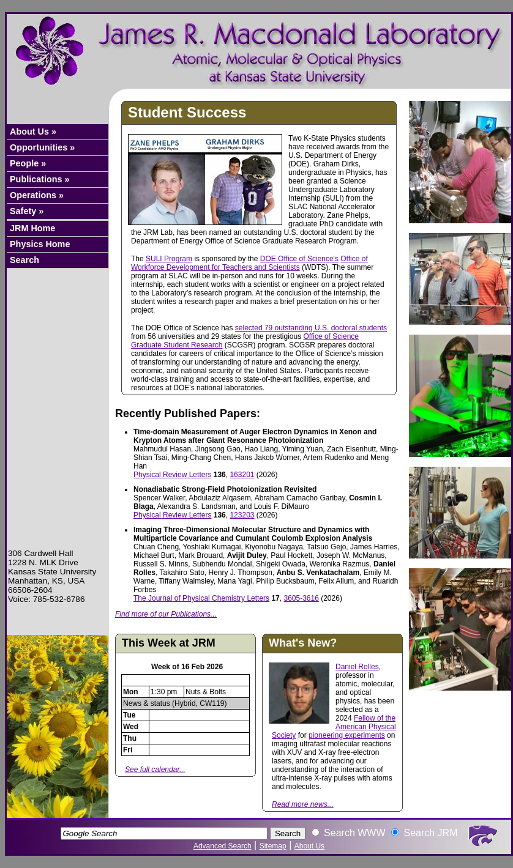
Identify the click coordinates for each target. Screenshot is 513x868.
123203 (242, 515)
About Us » (33, 131)
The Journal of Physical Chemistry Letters (201, 598)
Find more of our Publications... (166, 614)
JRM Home (32, 228)
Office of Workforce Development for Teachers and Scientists (249, 263)
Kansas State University (52, 571)
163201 (242, 474)
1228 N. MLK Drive (43, 562)
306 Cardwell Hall (40, 553)
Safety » (26, 211)
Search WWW (354, 833)
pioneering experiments (347, 735)
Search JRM (430, 833)
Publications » (40, 179)
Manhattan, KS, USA (46, 580)
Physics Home (40, 244)
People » (28, 163)
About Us (309, 846)
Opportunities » (42, 147)
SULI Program (169, 258)
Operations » (37, 195)
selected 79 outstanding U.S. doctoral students (311, 328)
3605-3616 (300, 598)
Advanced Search (222, 846)
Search (24, 260)
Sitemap (273, 846)
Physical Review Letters (172, 474)
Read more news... (303, 804)
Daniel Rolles (357, 666)
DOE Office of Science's (299, 258)
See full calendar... (155, 769)
